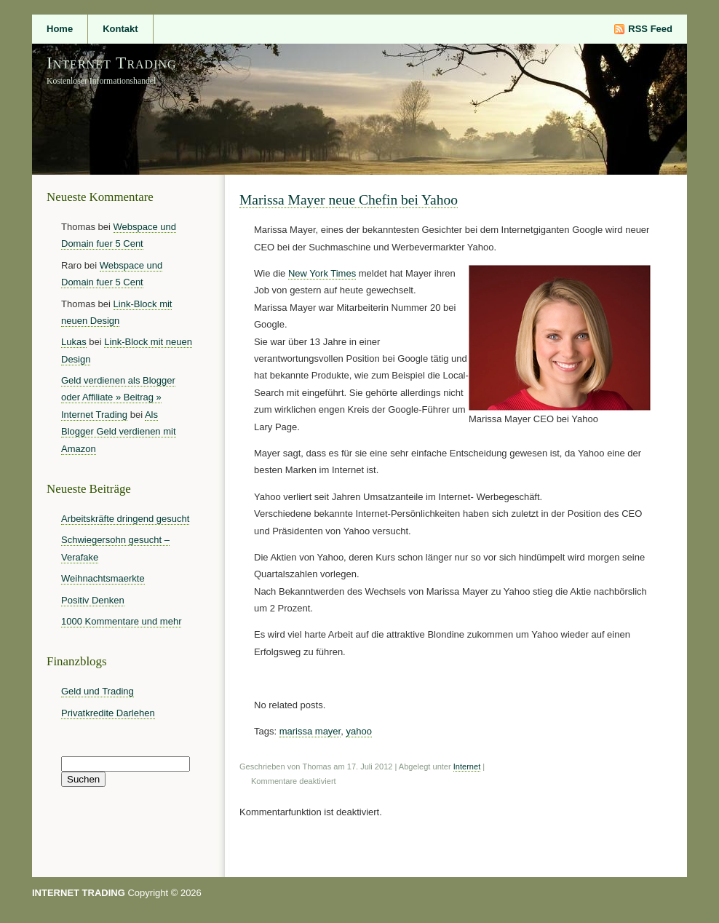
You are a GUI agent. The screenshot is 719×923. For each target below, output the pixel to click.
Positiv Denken (92, 600)
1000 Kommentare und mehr (121, 621)
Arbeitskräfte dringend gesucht (125, 518)
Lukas (74, 341)
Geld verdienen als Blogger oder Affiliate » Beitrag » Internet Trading (118, 397)
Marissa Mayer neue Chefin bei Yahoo (348, 199)
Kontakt (120, 28)
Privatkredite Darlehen (108, 713)
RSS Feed (650, 28)
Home (60, 28)
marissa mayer (310, 731)
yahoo (358, 731)
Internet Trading (112, 62)
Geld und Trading (97, 691)
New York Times (322, 273)
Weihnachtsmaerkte (103, 578)
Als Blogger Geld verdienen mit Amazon (118, 431)
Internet (466, 766)
